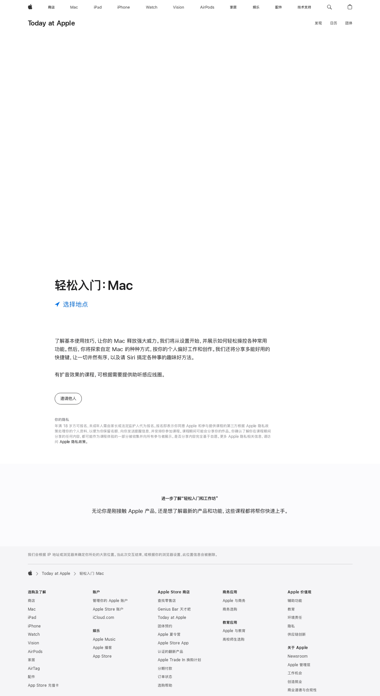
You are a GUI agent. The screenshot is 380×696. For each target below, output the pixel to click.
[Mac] (74, 7)
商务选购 (230, 609)
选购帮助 (165, 685)
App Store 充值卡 (43, 685)
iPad (32, 618)
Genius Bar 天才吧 (174, 609)
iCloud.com (103, 618)
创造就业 (295, 682)
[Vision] (178, 7)
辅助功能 (295, 601)
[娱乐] (256, 7)
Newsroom (297, 656)
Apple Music (104, 639)
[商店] (51, 7)
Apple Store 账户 (108, 609)
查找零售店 (167, 601)
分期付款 (165, 669)
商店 (31, 601)
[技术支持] (304, 7)
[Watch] (151, 7)
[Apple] (30, 7)
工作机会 (295, 673)
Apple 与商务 (234, 601)
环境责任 (295, 618)
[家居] (233, 7)
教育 (291, 609)
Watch (34, 634)
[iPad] (97, 7)
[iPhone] (124, 7)
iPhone (34, 626)
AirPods (35, 652)
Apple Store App (173, 643)
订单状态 (165, 677)
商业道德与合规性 (302, 690)
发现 (318, 23)
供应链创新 (297, 634)
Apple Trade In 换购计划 (179, 660)
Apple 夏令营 (169, 634)
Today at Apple (51, 23)
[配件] (279, 7)
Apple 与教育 (234, 631)
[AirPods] (207, 7)
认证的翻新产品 (170, 652)
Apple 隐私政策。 (74, 442)
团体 (349, 23)
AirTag (34, 669)
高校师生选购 (233, 639)
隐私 (291, 626)
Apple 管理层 (299, 665)
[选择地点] (71, 304)
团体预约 (165, 626)
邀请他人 (68, 398)
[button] (329, 7)
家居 (31, 660)
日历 (333, 23)
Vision (33, 643)
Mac (32, 609)
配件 (31, 677)
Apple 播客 (102, 648)
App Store (102, 656)
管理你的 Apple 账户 (110, 601)
